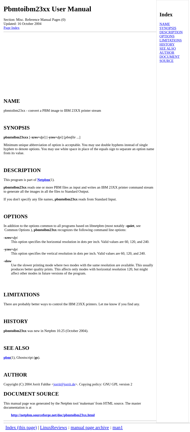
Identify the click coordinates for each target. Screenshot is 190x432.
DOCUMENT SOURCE (170, 59)
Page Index (11, 28)
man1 (118, 427)
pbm (7, 357)
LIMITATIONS (171, 40)
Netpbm (43, 180)
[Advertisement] (80, 60)
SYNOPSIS (168, 28)
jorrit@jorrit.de (64, 384)
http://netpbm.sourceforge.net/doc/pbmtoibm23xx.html (53, 415)
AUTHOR (167, 53)
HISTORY (167, 44)
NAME (165, 24)
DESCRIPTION (171, 32)
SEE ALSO (168, 48)
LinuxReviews (53, 427)
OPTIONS (167, 36)
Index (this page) (21, 427)
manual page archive (90, 427)
